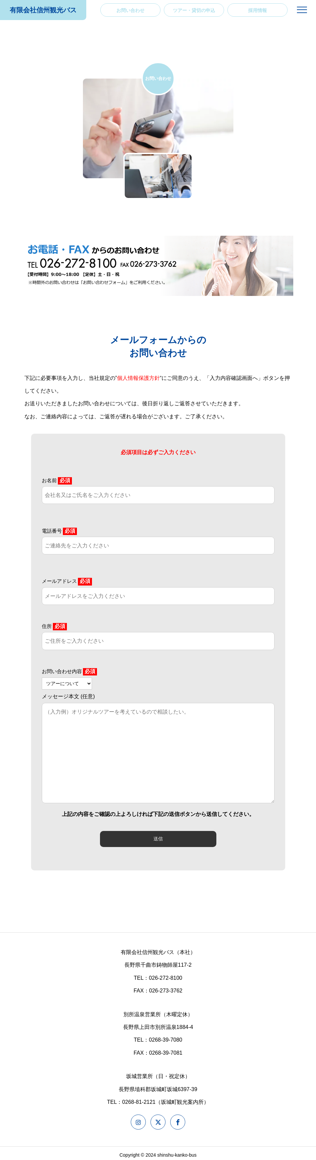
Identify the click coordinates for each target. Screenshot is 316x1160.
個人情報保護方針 (138, 378)
